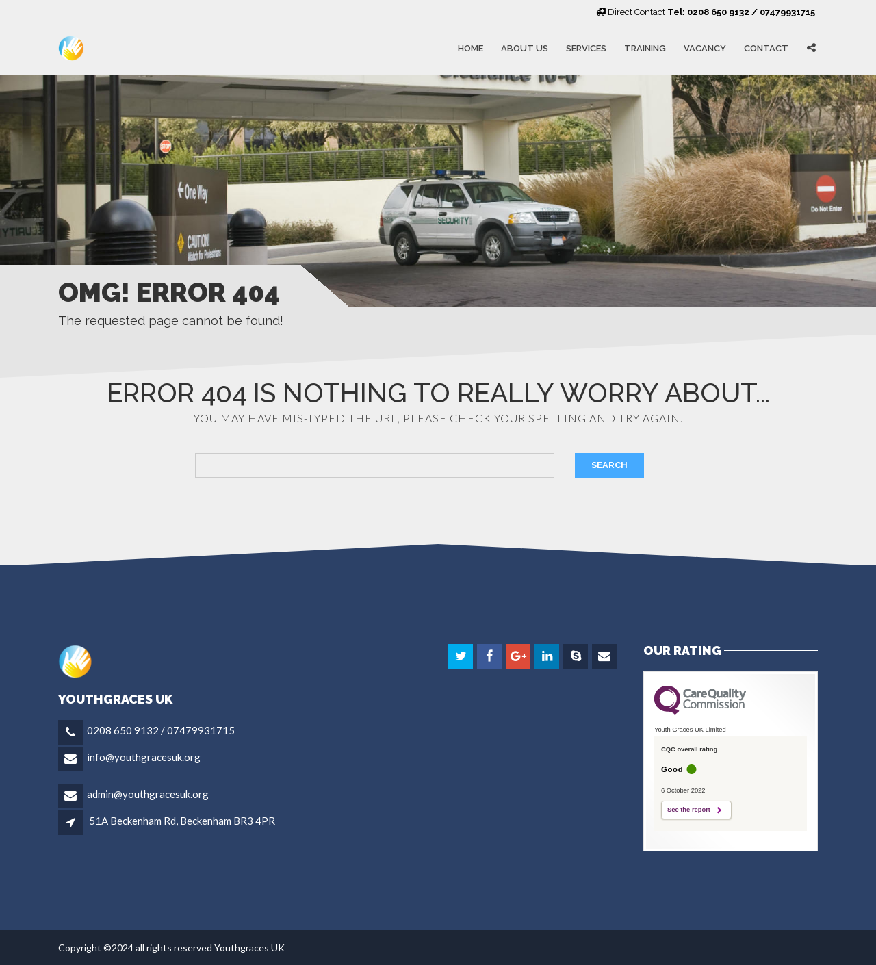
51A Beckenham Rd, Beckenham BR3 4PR (182, 820)
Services (586, 47)
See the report (688, 809)
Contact (766, 47)
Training (645, 47)
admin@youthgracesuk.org (148, 794)
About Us (524, 47)
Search (609, 465)
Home (470, 47)
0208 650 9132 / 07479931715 (161, 730)
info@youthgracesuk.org (144, 757)
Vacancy (705, 47)
